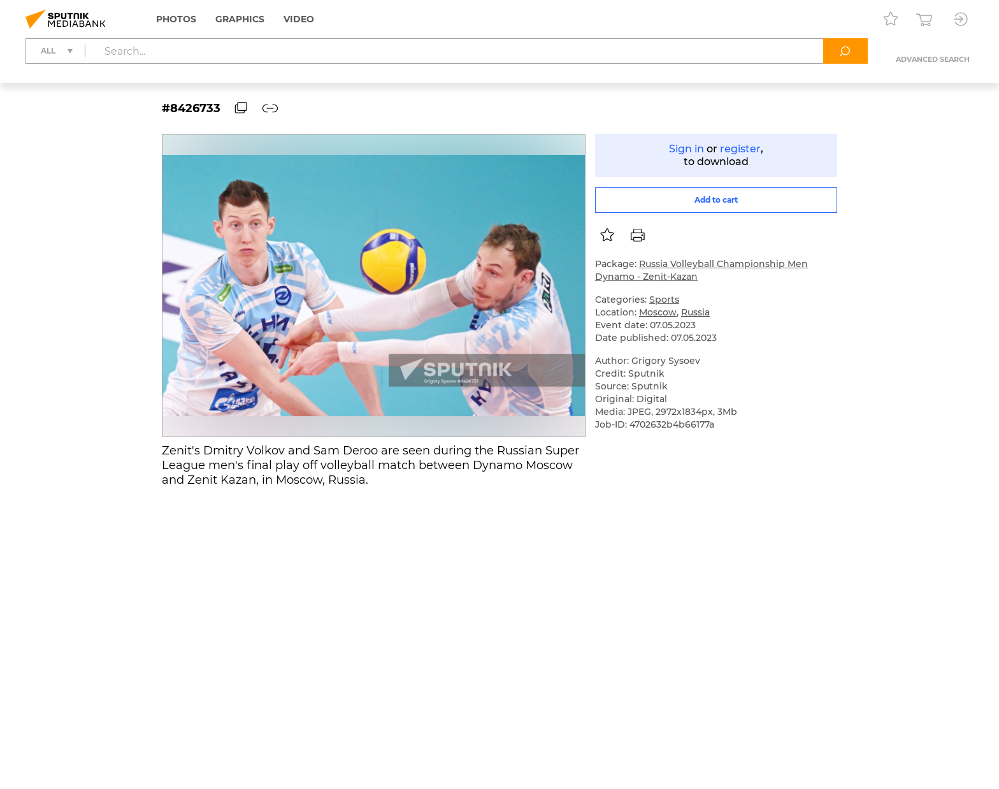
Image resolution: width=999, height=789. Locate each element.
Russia (695, 312)
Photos (176, 19)
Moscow (658, 312)
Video (299, 19)
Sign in (686, 149)
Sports (664, 299)
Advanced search (933, 59)
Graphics (239, 19)
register (740, 149)
